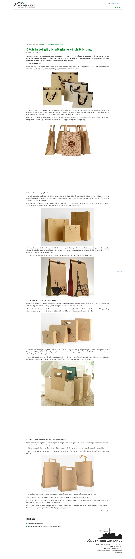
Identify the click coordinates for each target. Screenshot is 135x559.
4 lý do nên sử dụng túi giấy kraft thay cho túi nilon (44, 526)
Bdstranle (118, 553)
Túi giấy (36, 44)
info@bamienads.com (115, 548)
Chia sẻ (119, 272)
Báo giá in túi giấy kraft (35, 523)
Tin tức (118, 7)
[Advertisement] (67, 28)
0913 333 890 (116, 3)
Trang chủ (29, 44)
